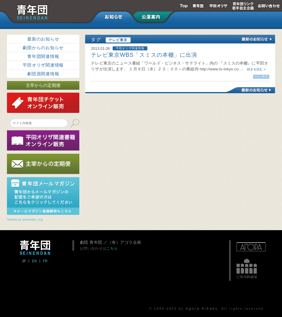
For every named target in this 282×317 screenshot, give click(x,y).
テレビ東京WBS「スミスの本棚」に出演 (144, 55)
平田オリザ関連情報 (43, 65)
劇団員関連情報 (43, 73)
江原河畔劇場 (247, 269)
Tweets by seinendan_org (25, 219)
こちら (112, 248)
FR (45, 261)
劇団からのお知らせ (43, 47)
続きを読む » (254, 69)
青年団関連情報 (43, 56)
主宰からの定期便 (43, 85)
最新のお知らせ (43, 38)
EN (34, 261)
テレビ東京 (261, 76)
